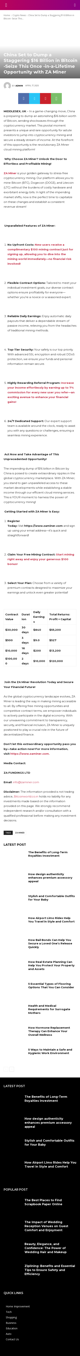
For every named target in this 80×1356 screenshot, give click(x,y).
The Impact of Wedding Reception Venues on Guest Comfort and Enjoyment (46, 1226)
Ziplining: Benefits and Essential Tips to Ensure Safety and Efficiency (50, 1270)
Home (7, 15)
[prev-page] (6, 1069)
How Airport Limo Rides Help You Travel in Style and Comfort (51, 919)
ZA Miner (20, 833)
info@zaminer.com (26, 782)
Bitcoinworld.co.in (26, 796)
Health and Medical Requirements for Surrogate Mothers (49, 1009)
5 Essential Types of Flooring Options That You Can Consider (51, 985)
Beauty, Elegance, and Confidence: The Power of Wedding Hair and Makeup (46, 1248)
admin (19, 85)
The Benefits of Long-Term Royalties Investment (48, 854)
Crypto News (19, 15)
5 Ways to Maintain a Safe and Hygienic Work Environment (50, 1051)
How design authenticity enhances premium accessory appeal (50, 877)
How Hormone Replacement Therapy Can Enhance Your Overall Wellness (49, 1031)
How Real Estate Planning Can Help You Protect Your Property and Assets (51, 965)
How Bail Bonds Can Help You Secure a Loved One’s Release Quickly (50, 943)
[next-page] (11, 1069)
